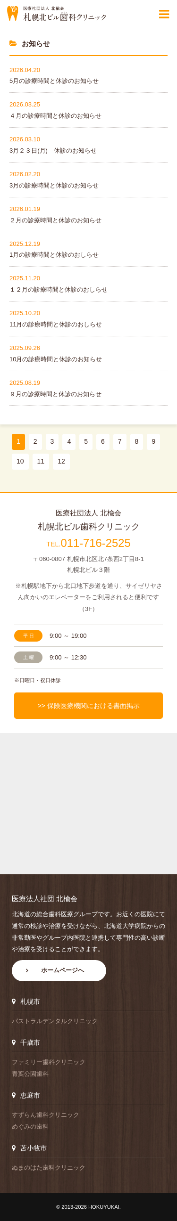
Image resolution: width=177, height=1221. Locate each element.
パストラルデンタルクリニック (55, 1021)
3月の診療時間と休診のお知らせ (54, 185)
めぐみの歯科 (30, 1126)
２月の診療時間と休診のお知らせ (55, 220)
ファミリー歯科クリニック (48, 1062)
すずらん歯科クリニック (45, 1114)
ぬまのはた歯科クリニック (48, 1167)
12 (61, 461)
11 (41, 461)
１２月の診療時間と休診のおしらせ (58, 289)
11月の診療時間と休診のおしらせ (55, 324)
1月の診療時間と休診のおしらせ (54, 254)
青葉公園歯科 (30, 1073)
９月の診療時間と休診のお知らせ (55, 394)
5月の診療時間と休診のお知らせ (54, 80)
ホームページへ (62, 970)
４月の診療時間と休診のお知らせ (55, 115)
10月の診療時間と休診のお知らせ (55, 359)
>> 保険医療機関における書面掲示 (88, 705)
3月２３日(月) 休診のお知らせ (53, 150)
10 (20, 461)
